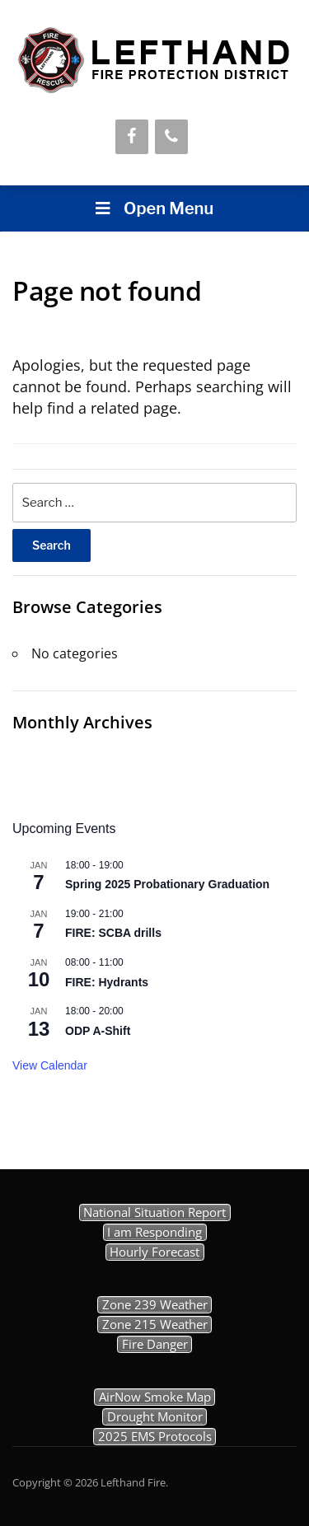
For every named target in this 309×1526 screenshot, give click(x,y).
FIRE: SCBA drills (113, 932)
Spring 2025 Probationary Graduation (167, 884)
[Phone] (171, 136)
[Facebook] (131, 136)
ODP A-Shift (97, 1030)
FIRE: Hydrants (106, 982)
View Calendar (49, 1065)
